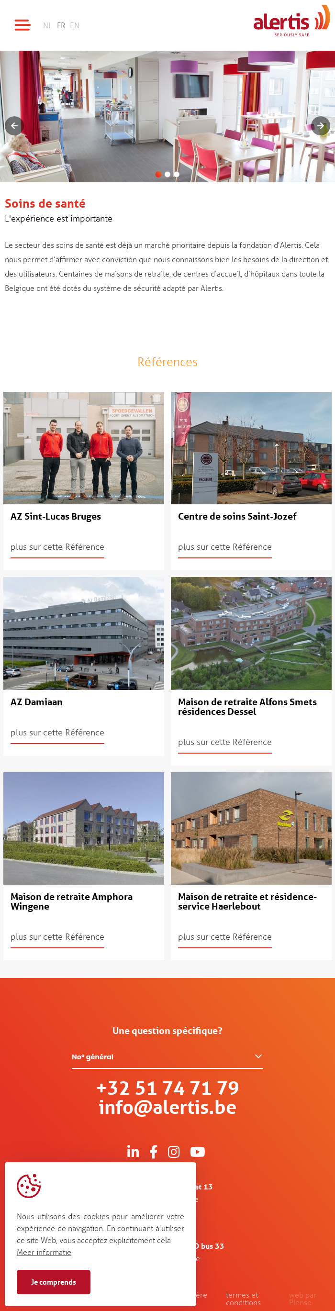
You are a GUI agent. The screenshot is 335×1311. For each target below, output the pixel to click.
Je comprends (53, 1282)
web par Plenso (302, 1298)
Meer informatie (44, 1252)
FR (61, 25)
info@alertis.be (167, 1107)
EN (74, 25)
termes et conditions (243, 1298)
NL (47, 25)
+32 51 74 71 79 (167, 1088)
